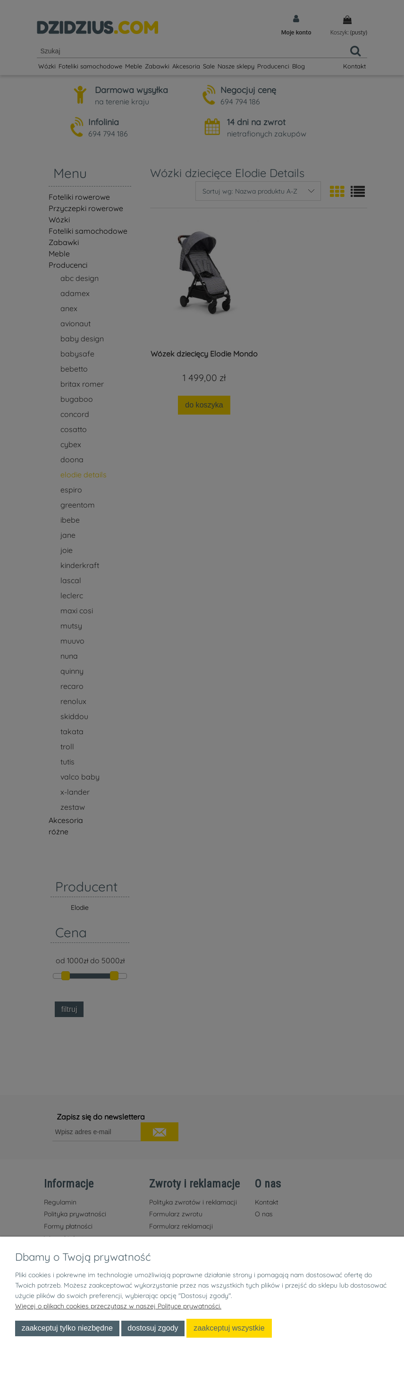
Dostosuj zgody (152, 1328)
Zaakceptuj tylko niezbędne (67, 1328)
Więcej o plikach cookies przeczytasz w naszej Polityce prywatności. (118, 1306)
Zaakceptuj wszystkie (229, 1328)
